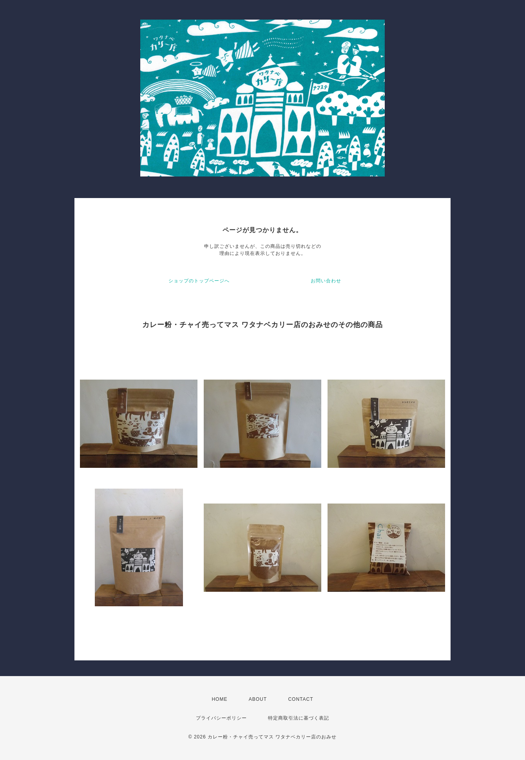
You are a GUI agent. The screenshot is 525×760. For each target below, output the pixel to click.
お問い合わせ (326, 281)
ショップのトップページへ (199, 281)
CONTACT (300, 699)
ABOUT (258, 699)
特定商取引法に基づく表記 (298, 718)
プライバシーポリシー (221, 718)
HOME (219, 699)
